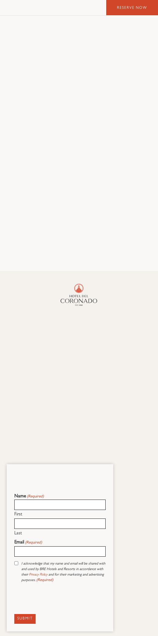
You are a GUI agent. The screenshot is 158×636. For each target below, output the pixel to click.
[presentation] (60, 600)
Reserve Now (132, 8)
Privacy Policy (38, 575)
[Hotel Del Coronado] (79, 294)
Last (18, 533)
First (18, 514)
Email (28, 543)
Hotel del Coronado (36, 8)
